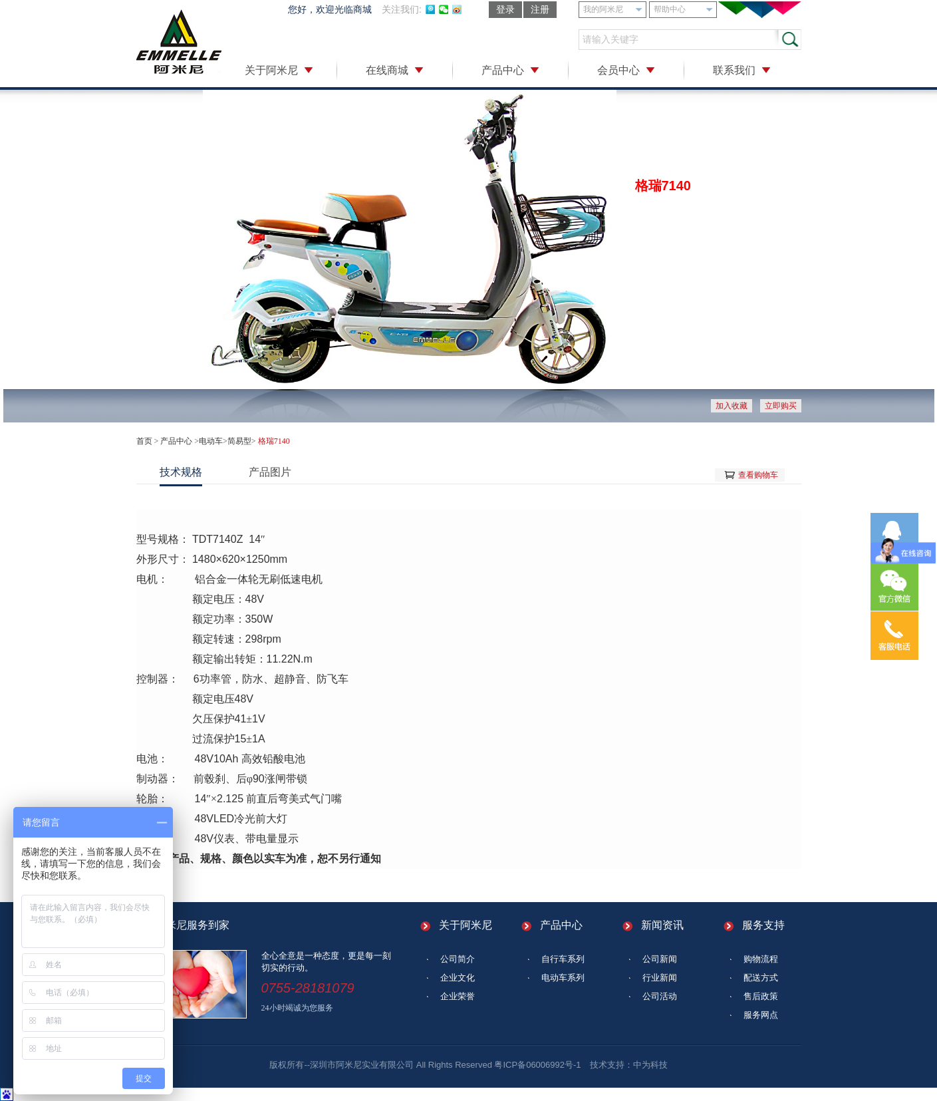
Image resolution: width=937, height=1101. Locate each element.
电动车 (211, 441)
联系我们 (734, 70)
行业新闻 (659, 978)
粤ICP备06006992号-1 (537, 1065)
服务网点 (760, 1015)
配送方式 (760, 978)
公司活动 (659, 996)
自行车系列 (563, 959)
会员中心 (618, 70)
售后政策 (760, 996)
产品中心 (502, 70)
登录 (505, 9)
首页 (144, 441)
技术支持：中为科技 (629, 1065)
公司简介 (457, 959)
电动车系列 (563, 978)
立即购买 (781, 405)
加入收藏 (731, 405)
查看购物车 (758, 475)
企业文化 (457, 978)
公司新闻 (659, 959)
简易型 (239, 441)
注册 (540, 9)
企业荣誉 (457, 996)
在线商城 (387, 70)
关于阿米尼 (271, 70)
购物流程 (760, 959)
